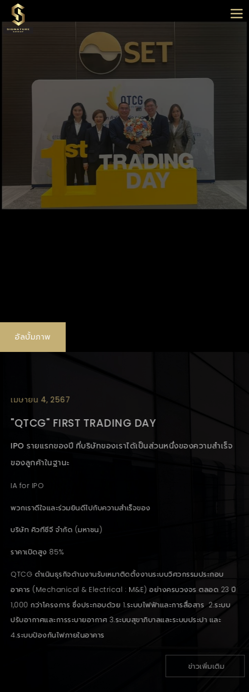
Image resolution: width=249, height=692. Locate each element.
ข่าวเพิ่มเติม (208, 666)
